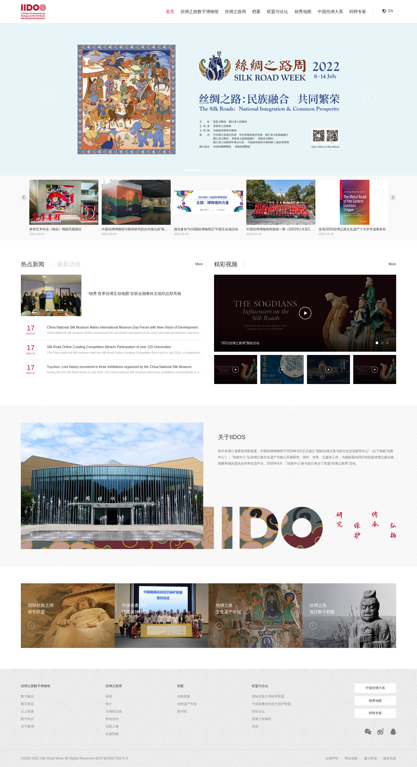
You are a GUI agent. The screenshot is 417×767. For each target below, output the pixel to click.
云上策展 (27, 711)
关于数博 (27, 726)
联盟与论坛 (277, 11)
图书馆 (182, 711)
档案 (256, 11)
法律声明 (331, 758)
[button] (191, 170)
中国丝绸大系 (330, 11)
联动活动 (112, 719)
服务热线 (389, 758)
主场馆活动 (114, 711)
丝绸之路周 (235, 11)
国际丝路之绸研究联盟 (268, 696)
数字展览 (27, 704)
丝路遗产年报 (187, 704)
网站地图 (351, 758)
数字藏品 (27, 696)
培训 (255, 726)
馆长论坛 (258, 711)
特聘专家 (357, 11)
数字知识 (27, 719)
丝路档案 (183, 696)
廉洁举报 (370, 758)
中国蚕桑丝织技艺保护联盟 (271, 704)
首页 (170, 11)
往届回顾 (112, 734)
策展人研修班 (261, 719)
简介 (109, 704)
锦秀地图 (303, 11)
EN (390, 11)
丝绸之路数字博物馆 (199, 11)
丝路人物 (112, 726)
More (199, 264)
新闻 (109, 696)
